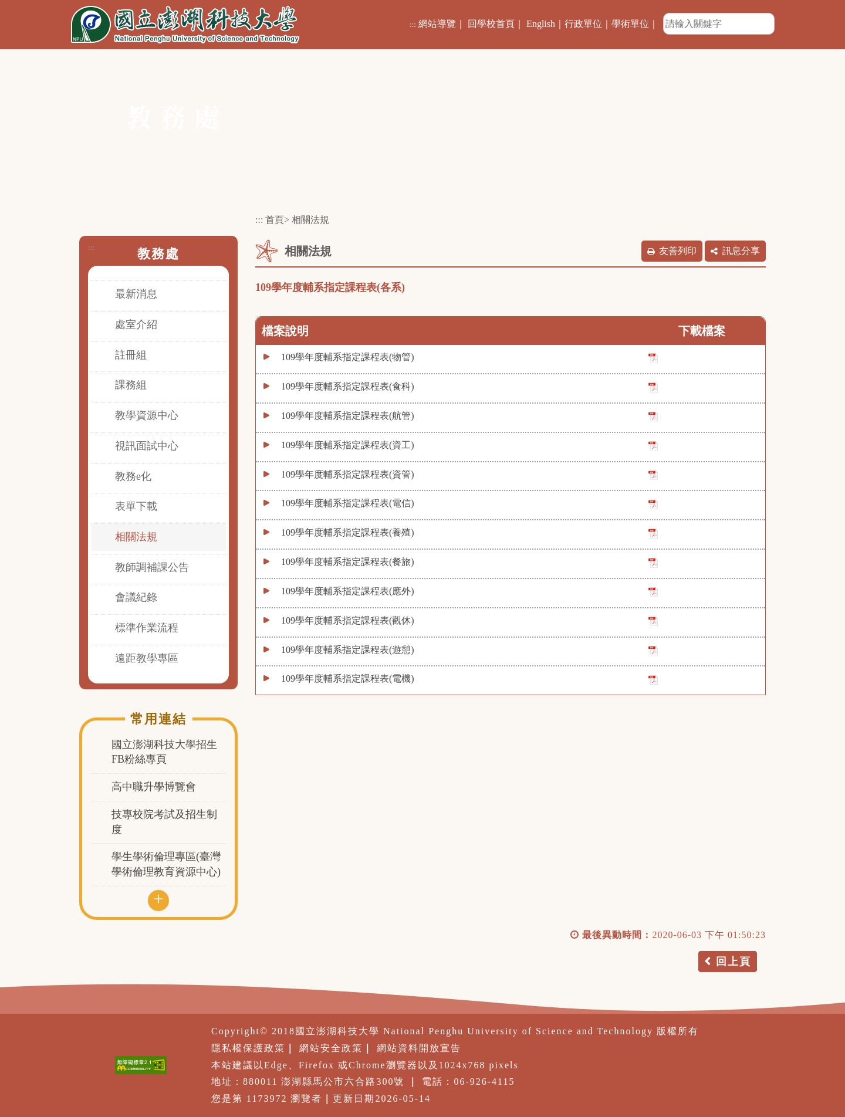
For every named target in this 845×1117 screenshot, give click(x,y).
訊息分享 (741, 251)
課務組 (131, 385)
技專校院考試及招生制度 (164, 821)
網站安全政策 (331, 1048)
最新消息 (136, 294)
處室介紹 (136, 324)
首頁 (274, 220)
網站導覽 (437, 24)
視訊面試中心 (146, 446)
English (540, 24)
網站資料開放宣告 (419, 1048)
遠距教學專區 (146, 658)
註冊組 (131, 355)
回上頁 (733, 961)
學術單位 (630, 24)
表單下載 (136, 506)
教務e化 (133, 476)
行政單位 (583, 24)
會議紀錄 (136, 597)
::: (413, 24)
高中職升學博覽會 (153, 787)
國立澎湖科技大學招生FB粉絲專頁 (164, 752)
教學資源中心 (146, 415)
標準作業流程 (146, 628)
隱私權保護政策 (248, 1048)
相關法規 (136, 537)
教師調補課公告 (152, 567)
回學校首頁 (491, 24)
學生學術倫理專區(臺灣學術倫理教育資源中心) (166, 864)
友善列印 (678, 251)
